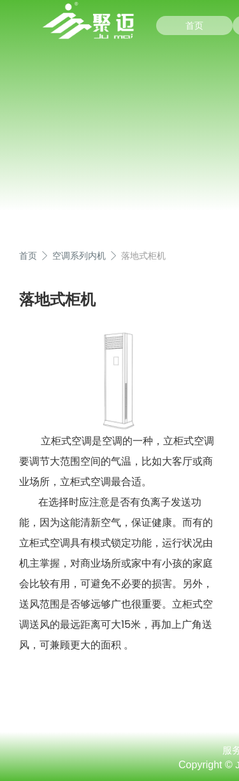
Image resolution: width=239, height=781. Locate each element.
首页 (194, 25)
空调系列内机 (79, 255)
